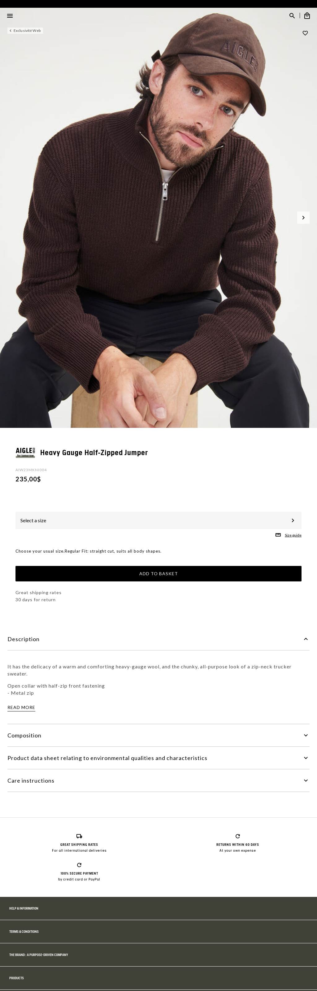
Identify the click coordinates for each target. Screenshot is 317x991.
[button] (303, 217)
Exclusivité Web (27, 30)
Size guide (293, 535)
